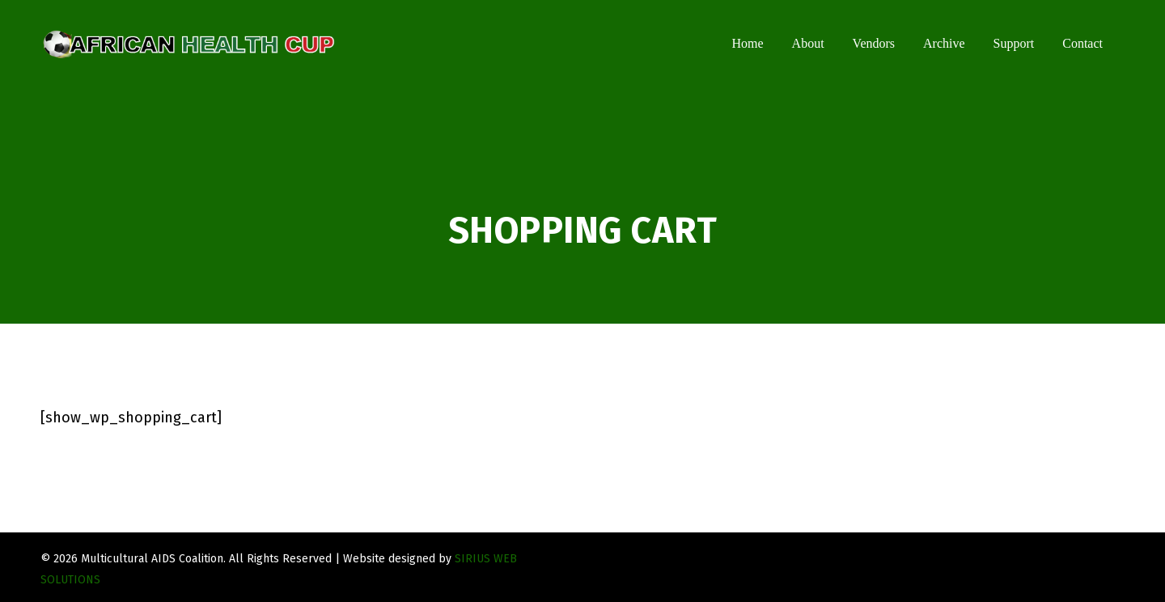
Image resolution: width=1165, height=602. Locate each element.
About (808, 43)
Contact (1082, 43)
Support (1014, 43)
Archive (944, 43)
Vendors (874, 43)
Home (747, 43)
